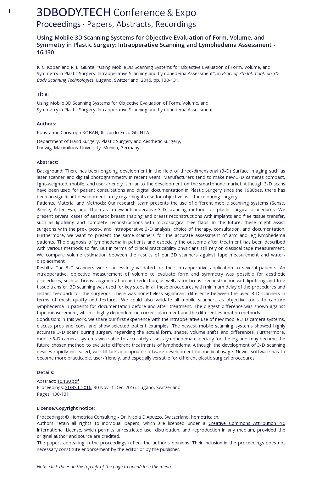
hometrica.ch (204, 417)
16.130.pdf (68, 381)
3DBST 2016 (78, 387)
